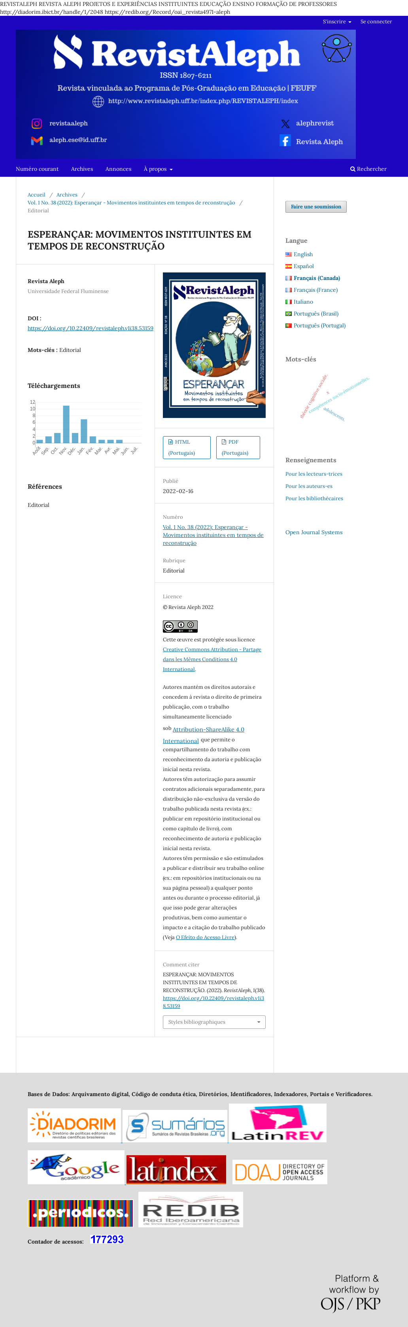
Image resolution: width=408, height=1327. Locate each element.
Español (304, 266)
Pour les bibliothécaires (314, 498)
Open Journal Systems (313, 532)
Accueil (36, 194)
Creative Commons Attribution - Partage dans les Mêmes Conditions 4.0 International (212, 659)
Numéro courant (37, 168)
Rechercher (368, 168)
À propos (156, 168)
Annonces (118, 168)
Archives (82, 168)
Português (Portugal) (320, 325)
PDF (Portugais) (235, 447)
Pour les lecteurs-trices (313, 474)
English (303, 254)
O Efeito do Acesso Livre (205, 937)
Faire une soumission (316, 206)
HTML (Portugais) (181, 447)
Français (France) (316, 289)
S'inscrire (335, 21)
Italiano (303, 301)
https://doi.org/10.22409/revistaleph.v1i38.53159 (90, 328)
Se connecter (376, 21)
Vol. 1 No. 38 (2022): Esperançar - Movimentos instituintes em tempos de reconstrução (131, 202)
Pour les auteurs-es (308, 486)
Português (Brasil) (316, 313)
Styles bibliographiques (196, 1022)
